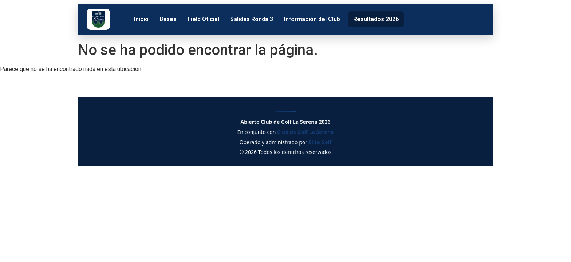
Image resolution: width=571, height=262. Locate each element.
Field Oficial (203, 19)
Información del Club (312, 19)
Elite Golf (320, 142)
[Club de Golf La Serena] (98, 19)
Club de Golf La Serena (305, 131)
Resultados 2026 (376, 19)
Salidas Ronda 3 (251, 19)
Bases (168, 19)
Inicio (141, 19)
